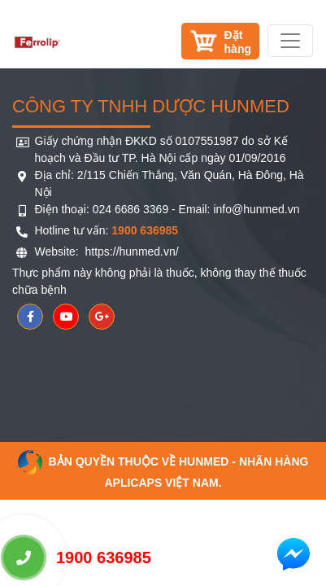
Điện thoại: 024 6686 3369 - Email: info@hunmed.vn (167, 209)
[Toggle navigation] (290, 40)
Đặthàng (237, 41)
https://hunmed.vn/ (130, 251)
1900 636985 (77, 557)
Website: (58, 251)
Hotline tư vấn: (107, 230)
